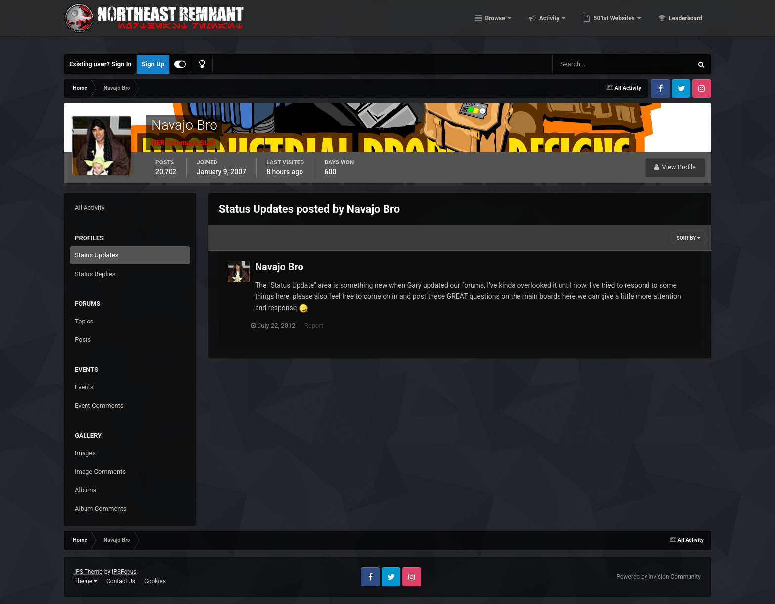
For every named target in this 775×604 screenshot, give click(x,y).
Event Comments (99, 405)
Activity (549, 24)
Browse (495, 24)
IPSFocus (124, 571)
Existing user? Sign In (100, 64)
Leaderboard (684, 24)
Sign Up (153, 64)
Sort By (688, 238)
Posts (83, 339)
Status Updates (96, 255)
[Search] (592, 64)
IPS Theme (88, 571)
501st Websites (614, 24)
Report (318, 325)
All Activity (90, 207)
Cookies (155, 581)
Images (85, 453)
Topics (84, 321)
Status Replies (95, 274)
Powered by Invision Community (658, 576)
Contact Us (120, 581)
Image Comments (100, 471)
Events (84, 387)
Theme (85, 581)
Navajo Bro (279, 267)
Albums (85, 490)
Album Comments (100, 508)
